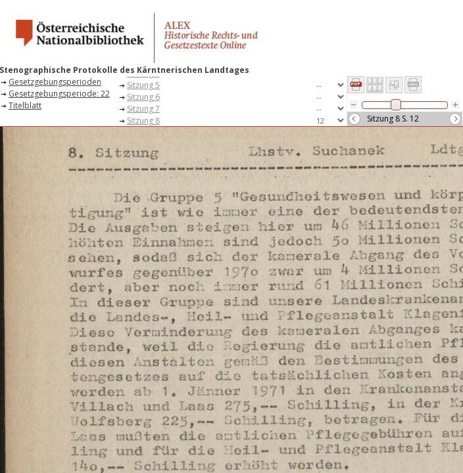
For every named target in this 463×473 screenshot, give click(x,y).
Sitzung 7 (143, 108)
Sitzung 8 (143, 120)
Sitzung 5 (143, 85)
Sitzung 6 (143, 96)
